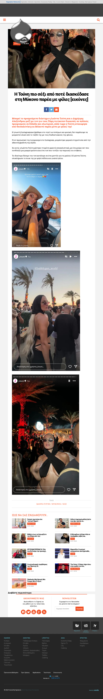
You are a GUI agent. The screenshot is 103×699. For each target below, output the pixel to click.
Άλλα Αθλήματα (28, 653)
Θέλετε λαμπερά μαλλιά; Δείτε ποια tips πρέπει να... (80, 520)
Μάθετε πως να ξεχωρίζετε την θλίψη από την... (36, 535)
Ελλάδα (6, 646)
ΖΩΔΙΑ (29, 569)
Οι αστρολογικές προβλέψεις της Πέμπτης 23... (37, 565)
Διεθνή (6, 648)
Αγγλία (25, 646)
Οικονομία (7, 650)
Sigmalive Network (12, 2)
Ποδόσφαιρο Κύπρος (30, 641)
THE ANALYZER (75, 569)
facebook (23, 612)
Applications (37, 672)
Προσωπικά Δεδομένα (11, 672)
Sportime (37, 2)
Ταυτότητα (47, 672)
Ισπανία (25, 648)
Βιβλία (44, 643)
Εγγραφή (80, 609)
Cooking (81, 2)
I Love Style (60, 2)
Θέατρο (44, 653)
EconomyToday (66, 641)
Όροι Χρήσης (25, 672)
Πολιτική (7, 662)
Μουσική (45, 646)
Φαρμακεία (84, 641)
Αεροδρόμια (84, 643)
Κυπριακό (7, 643)
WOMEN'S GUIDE (75, 523)
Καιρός (82, 646)
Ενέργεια (7, 653)
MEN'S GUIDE (31, 523)
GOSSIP (73, 554)
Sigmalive (24, 2)
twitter (28, 612)
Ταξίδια (44, 655)
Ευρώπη (7, 658)
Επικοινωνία (58, 672)
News (86, 625)
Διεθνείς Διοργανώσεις (31, 650)
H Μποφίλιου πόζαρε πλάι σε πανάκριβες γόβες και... (80, 535)
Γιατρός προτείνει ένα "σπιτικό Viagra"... (34, 520)
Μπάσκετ (26, 655)
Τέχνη (44, 650)
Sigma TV (64, 643)
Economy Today (46, 2)
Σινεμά (44, 648)
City (54, 2)
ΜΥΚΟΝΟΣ (56, 504)
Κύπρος (7, 641)
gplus (39, 612)
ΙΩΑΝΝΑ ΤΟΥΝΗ (43, 504)
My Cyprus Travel (90, 2)
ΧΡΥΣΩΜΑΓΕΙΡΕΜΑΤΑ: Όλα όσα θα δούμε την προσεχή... (36, 550)
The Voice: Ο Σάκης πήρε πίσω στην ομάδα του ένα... (80, 565)
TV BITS (30, 554)
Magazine (75, 2)
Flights (95, 625)
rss (44, 612)
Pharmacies (77, 625)
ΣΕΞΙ (65, 504)
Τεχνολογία (8, 665)
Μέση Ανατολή (9, 660)
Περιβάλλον (8, 655)
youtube (33, 612)
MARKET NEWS (32, 584)
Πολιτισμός (46, 641)
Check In (68, 2)
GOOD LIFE (30, 539)
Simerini (30, 2)
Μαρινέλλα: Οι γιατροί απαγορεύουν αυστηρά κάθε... (80, 550)
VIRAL (72, 539)
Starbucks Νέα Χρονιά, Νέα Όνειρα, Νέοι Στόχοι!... (36, 580)
